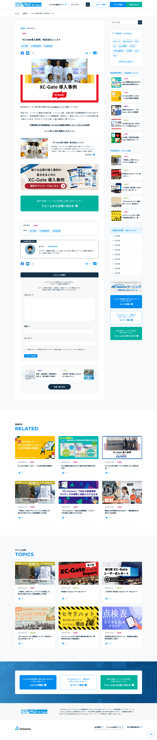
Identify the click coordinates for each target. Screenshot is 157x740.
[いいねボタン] (86, 53)
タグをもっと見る (125, 61)
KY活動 (129, 51)
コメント (29, 294)
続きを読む (88, 154)
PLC (115, 55)
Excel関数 (122, 46)
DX (115, 46)
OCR (136, 51)
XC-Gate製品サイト (56, 4)
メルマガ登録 (118, 4)
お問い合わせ (134, 4)
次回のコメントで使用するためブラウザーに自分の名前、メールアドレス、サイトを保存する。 (56, 349)
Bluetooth (127, 41)
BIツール (117, 41)
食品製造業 (48, 46)
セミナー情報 (100, 4)
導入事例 (25, 46)
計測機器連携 (36, 46)
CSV (136, 41)
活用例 (24, 33)
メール (28, 338)
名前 (27, 326)
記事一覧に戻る (59, 387)
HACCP (132, 46)
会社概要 (97, 727)
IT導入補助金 (118, 51)
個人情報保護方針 (133, 727)
